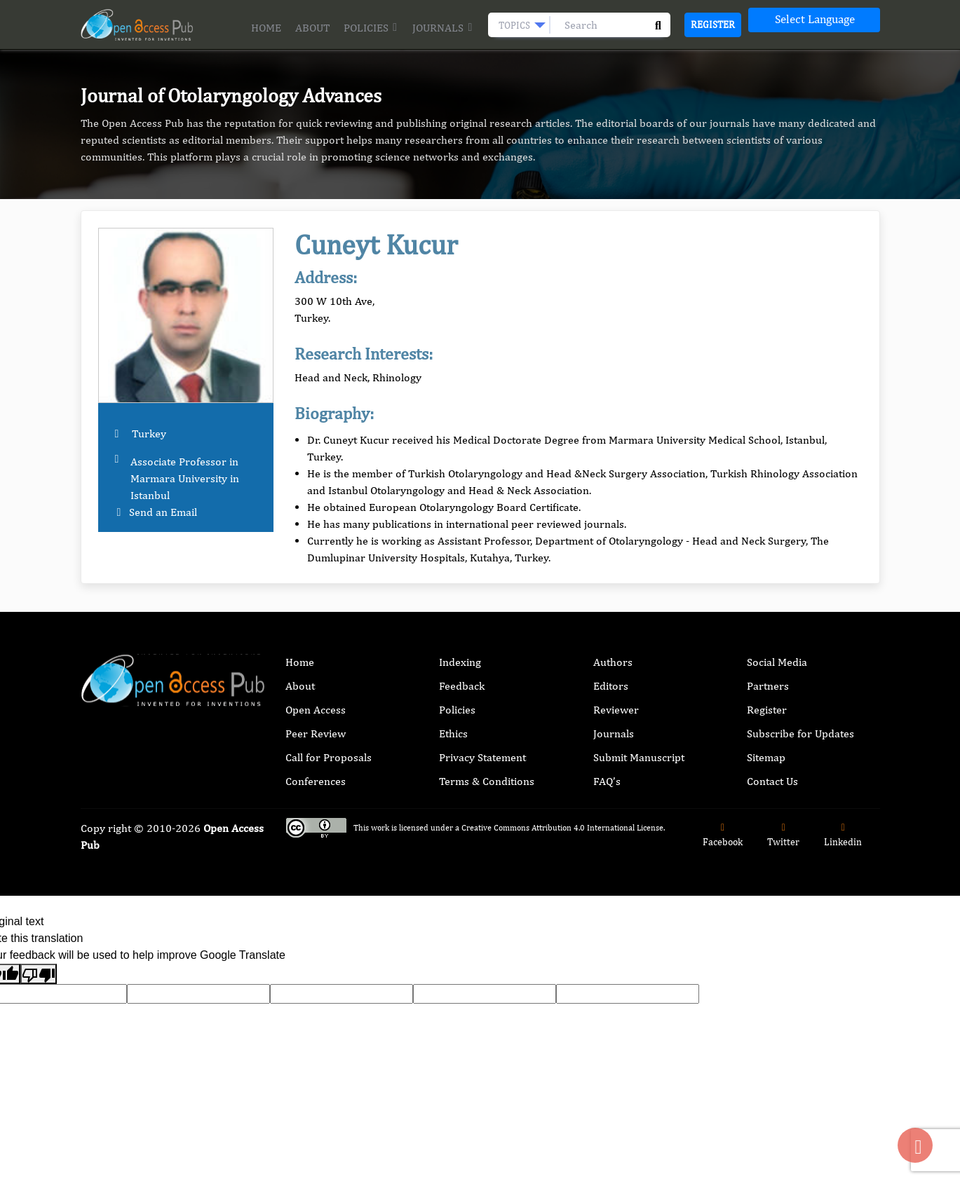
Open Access (315, 709)
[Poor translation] (38, 974)
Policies (371, 27)
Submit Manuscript (638, 757)
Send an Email (163, 512)
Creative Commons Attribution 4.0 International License (562, 828)
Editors (610, 685)
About (312, 27)
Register (713, 24)
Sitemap (766, 757)
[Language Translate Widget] (814, 20)
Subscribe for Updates (800, 733)
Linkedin (843, 835)
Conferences (315, 781)
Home (266, 27)
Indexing (460, 662)
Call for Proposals (328, 757)
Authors (613, 662)
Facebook (723, 835)
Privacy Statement (482, 757)
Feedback (462, 685)
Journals (442, 27)
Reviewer (616, 709)
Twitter (783, 835)
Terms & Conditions (486, 781)
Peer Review (315, 733)
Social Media (777, 662)
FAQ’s (607, 781)
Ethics (453, 733)
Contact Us (772, 781)
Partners (768, 685)
